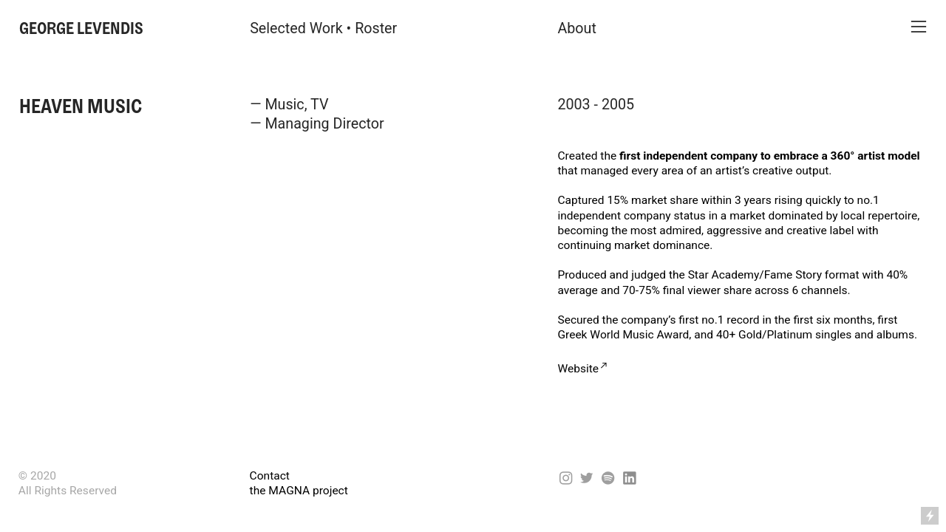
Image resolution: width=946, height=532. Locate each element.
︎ (918, 27)
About (576, 28)
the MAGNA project (299, 490)
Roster (376, 28)
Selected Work (296, 28)
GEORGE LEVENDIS (81, 28)
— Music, (278, 104)
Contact (270, 475)
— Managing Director (317, 123)
